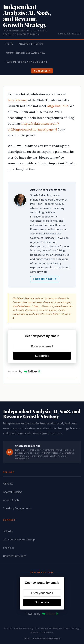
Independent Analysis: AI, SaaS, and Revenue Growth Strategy (27, 16)
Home (9, 44)
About (27, 638)
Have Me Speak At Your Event (26, 62)
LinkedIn (8, 531)
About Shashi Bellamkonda (25, 53)
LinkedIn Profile (44, 279)
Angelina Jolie (57, 106)
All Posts (8, 483)
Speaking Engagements (17, 508)
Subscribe (41, 70)
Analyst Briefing (31, 44)
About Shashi (11, 500)
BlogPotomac (17, 100)
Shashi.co (9, 547)
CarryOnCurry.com (14, 556)
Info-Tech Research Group (26, 306)
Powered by (24, 371)
